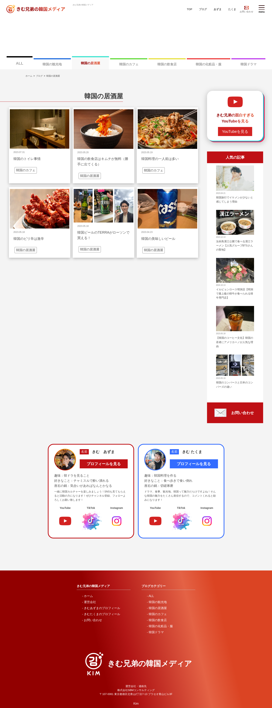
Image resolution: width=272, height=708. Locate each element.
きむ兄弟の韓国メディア (149, 650)
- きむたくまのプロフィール (101, 601)
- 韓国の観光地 (157, 589)
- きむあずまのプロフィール (101, 595)
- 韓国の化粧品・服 (160, 613)
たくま (232, 9)
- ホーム (87, 583)
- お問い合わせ (92, 607)
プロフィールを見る (104, 451)
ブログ (203, 9)
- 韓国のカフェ (157, 601)
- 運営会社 (89, 589)
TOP (189, 9)
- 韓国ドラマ (155, 619)
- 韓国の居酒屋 (157, 595)
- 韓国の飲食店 (157, 607)
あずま (218, 9)
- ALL (150, 583)
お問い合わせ (246, 11)
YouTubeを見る (235, 119)
